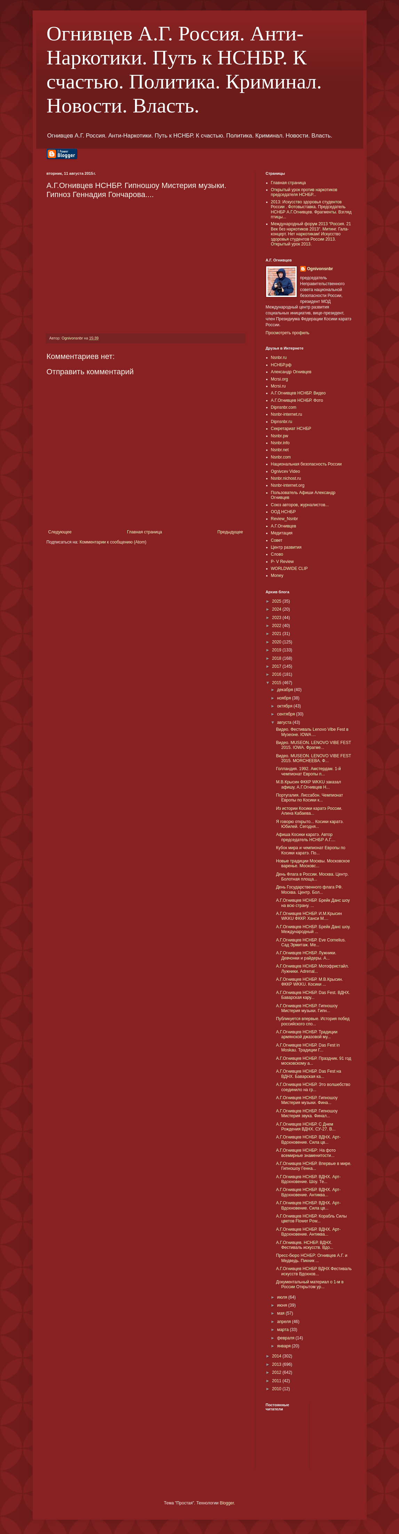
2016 (277, 674)
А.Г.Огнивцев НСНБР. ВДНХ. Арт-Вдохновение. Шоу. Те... (308, 1179)
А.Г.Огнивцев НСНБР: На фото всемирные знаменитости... (306, 1153)
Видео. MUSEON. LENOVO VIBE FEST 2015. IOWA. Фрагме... (313, 745)
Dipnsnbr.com (283, 407)
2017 (277, 666)
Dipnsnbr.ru (281, 421)
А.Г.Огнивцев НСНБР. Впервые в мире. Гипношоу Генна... (313, 1166)
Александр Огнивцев (291, 371)
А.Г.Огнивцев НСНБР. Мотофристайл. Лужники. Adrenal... (312, 968)
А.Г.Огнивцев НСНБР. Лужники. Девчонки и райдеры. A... (306, 955)
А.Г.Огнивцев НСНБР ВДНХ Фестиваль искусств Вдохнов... (314, 1271)
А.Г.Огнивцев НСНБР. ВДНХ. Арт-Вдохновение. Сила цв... (308, 1139)
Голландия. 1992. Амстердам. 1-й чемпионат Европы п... (308, 771)
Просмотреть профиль (288, 332)
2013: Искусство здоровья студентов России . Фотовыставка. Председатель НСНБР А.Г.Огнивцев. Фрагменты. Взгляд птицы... (311, 209)
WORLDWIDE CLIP (289, 568)
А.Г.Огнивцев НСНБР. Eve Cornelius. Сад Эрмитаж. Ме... (311, 942)
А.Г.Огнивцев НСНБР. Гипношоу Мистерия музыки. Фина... (306, 1100)
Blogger (227, 1503)
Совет (276, 540)
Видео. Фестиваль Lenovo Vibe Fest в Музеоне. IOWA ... (312, 732)
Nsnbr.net (280, 449)
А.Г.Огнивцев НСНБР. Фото (297, 400)
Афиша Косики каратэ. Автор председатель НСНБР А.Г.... (305, 837)
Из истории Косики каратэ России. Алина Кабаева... (309, 811)
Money (277, 575)
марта (283, 1329)
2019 (277, 650)
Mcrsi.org (279, 379)
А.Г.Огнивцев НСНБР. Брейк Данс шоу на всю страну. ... (313, 903)
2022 (277, 625)
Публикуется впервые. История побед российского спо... (312, 1021)
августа (285, 722)
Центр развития (286, 547)
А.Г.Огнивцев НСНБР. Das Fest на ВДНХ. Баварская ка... (308, 1074)
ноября (284, 698)
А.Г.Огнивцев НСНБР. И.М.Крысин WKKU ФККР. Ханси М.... (309, 916)
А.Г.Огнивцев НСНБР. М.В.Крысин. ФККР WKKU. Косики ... (309, 982)
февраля (286, 1338)
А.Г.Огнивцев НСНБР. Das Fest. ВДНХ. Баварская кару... (313, 995)
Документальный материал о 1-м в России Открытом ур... (309, 1284)
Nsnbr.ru (279, 357)
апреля (284, 1321)
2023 (277, 617)
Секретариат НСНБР (291, 428)
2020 (277, 642)
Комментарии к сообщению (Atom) (113, 542)
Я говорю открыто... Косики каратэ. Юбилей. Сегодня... (309, 824)
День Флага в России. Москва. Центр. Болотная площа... (312, 877)
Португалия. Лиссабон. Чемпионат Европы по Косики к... (309, 798)
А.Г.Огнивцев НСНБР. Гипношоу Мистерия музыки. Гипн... (306, 1008)
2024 (277, 609)
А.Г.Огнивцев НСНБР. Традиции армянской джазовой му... (306, 1034)
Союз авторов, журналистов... (300, 504)
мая (281, 1313)
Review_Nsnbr (284, 518)
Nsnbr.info (280, 442)
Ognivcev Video (285, 471)
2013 (277, 1364)
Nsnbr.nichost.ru (286, 478)
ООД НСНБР (283, 511)
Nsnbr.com (281, 457)
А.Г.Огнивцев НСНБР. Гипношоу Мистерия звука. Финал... (306, 1113)
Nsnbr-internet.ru (286, 414)
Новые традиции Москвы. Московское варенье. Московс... (313, 863)
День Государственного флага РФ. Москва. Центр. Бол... (309, 889)
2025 (277, 601)
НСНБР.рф (281, 364)
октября (285, 706)
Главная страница (144, 532)
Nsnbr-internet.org (288, 485)
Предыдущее (230, 532)
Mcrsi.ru (278, 386)
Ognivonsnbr (320, 268)
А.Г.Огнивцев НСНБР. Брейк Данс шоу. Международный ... (313, 929)
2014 (277, 1356)
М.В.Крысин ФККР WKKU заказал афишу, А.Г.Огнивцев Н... (308, 784)
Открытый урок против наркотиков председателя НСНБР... (304, 192)
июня (282, 1305)
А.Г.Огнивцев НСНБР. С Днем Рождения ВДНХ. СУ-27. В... (305, 1127)
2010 (277, 1388)
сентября (286, 714)
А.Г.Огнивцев (283, 526)
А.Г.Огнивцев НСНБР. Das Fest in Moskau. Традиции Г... (308, 1047)
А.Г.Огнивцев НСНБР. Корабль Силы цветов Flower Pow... (311, 1218)
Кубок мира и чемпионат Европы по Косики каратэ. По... (310, 850)
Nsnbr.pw (279, 435)
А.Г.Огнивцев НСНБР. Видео (298, 393)
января (284, 1346)
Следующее (60, 532)
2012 (277, 1372)
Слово (277, 554)
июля (282, 1297)
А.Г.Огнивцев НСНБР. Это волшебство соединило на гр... (313, 1087)
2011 (277, 1380)
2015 (277, 682)
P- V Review (282, 561)
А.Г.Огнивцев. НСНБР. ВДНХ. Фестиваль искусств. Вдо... (304, 1245)
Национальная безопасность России (306, 464)
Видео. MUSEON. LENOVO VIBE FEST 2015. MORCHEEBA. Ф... (313, 758)
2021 (277, 633)
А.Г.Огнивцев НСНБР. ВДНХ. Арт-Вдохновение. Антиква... (308, 1192)
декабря (285, 689)
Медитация (282, 533)
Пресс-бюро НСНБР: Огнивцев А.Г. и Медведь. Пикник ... (311, 1258)
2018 (277, 658)
